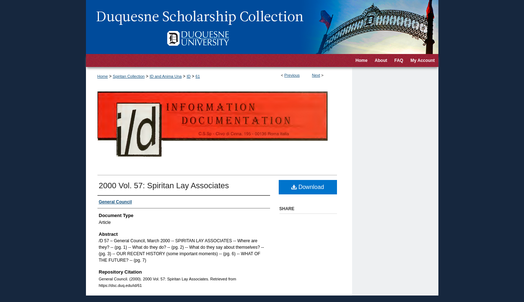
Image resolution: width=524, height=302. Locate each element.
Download (307, 187)
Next (316, 75)
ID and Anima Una (166, 76)
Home (102, 76)
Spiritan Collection (129, 76)
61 (198, 76)
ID (189, 76)
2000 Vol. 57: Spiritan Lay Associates (164, 185)
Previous (292, 75)
